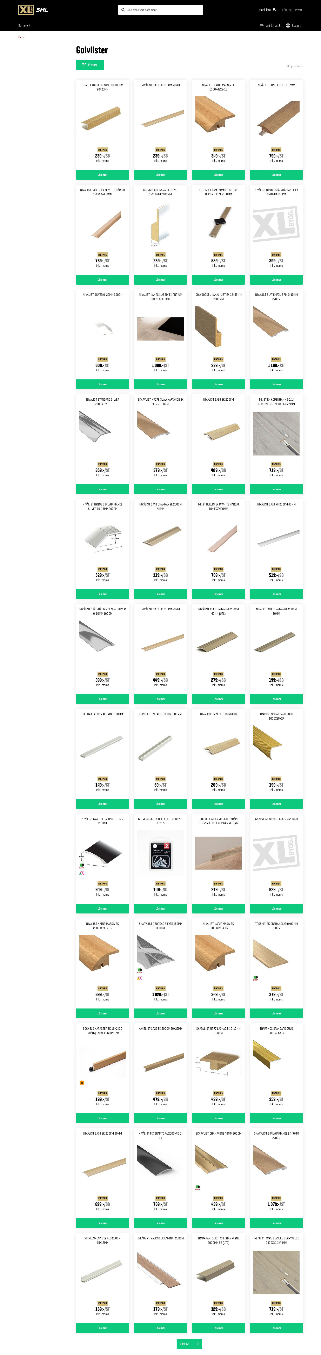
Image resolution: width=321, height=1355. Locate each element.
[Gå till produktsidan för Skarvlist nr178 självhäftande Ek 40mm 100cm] (160, 439)
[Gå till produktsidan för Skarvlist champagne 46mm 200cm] (218, 1173)
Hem (21, 37)
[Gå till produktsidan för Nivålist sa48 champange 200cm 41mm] (160, 544)
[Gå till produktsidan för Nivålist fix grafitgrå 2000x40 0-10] (160, 1173)
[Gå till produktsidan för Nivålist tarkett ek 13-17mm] (276, 125)
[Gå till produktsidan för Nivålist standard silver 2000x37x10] (102, 439)
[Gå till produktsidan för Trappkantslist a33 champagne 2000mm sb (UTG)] (218, 1278)
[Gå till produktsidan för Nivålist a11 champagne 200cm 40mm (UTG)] (218, 649)
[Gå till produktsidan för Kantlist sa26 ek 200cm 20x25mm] (160, 1068)
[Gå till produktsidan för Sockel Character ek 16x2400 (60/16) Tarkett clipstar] (102, 1068)
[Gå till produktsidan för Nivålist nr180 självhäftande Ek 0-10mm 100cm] (276, 230)
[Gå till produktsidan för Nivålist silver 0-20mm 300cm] (102, 334)
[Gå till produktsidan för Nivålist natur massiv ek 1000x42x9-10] (218, 125)
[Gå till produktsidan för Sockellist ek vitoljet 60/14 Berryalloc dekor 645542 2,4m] (218, 859)
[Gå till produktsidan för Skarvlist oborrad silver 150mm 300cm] (160, 963)
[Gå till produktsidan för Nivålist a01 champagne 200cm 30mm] (276, 649)
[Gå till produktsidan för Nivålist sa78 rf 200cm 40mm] (276, 544)
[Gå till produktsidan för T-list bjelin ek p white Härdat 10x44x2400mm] (218, 544)
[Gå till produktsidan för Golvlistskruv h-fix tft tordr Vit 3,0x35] (160, 859)
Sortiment (24, 25)
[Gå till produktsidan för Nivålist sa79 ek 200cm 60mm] (102, 1173)
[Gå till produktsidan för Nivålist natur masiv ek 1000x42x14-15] (218, 963)
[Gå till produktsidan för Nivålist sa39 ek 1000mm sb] (218, 754)
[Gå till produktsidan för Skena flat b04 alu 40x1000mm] (102, 754)
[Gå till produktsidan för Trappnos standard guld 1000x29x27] (276, 754)
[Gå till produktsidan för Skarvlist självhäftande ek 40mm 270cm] (276, 1173)
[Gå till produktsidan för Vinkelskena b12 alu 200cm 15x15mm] (102, 1278)
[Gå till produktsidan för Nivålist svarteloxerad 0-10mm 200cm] (102, 859)
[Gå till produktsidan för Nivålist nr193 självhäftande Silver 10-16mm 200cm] (102, 544)
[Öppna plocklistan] (268, 9)
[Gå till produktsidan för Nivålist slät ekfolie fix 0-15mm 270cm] (276, 334)
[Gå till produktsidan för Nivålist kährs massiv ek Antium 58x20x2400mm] (160, 334)
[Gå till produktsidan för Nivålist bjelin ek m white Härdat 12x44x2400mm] (102, 230)
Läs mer (102, 174)
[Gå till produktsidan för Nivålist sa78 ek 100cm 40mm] (160, 125)
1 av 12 (184, 1344)
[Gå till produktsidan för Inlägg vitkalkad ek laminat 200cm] (160, 1278)
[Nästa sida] (197, 1344)
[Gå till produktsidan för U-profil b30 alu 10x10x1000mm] (160, 754)
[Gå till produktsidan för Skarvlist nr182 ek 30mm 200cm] (276, 859)
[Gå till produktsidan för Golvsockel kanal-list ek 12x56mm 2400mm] (218, 334)
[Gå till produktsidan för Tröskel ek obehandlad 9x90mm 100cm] (276, 963)
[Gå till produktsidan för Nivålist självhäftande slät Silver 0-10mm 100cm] (102, 649)
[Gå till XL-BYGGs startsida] (66, 10)
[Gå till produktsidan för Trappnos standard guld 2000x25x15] (276, 1068)
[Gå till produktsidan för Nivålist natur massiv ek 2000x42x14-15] (102, 963)
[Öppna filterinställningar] (90, 65)
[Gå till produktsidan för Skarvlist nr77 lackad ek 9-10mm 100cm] (218, 1068)
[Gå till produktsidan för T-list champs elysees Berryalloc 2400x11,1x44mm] (276, 1278)
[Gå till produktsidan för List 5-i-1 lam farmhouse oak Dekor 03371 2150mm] (218, 230)
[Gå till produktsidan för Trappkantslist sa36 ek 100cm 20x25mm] (102, 125)
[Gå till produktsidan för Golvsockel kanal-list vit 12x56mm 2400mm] (160, 230)
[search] (160, 10)
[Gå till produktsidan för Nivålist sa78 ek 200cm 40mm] (160, 649)
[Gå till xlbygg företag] (287, 10)
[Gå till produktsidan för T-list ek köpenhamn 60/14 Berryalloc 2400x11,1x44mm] (276, 439)
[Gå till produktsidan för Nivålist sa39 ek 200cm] (218, 439)
